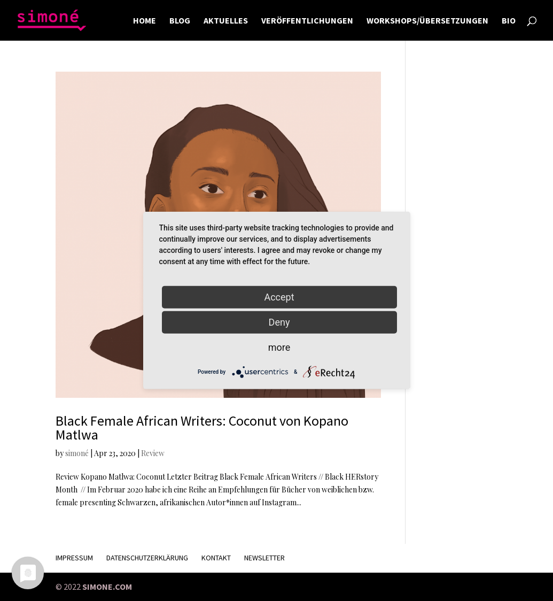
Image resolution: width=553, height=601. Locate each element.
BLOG (179, 21)
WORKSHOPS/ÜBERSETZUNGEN (427, 21)
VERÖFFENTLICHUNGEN (307, 21)
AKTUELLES (226, 21)
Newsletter (264, 558)
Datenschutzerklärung (147, 558)
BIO (509, 21)
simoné (77, 453)
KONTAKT (216, 558)
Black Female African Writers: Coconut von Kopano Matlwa (202, 427)
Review (153, 453)
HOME (144, 21)
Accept (279, 297)
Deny (279, 322)
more (279, 347)
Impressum (74, 558)
